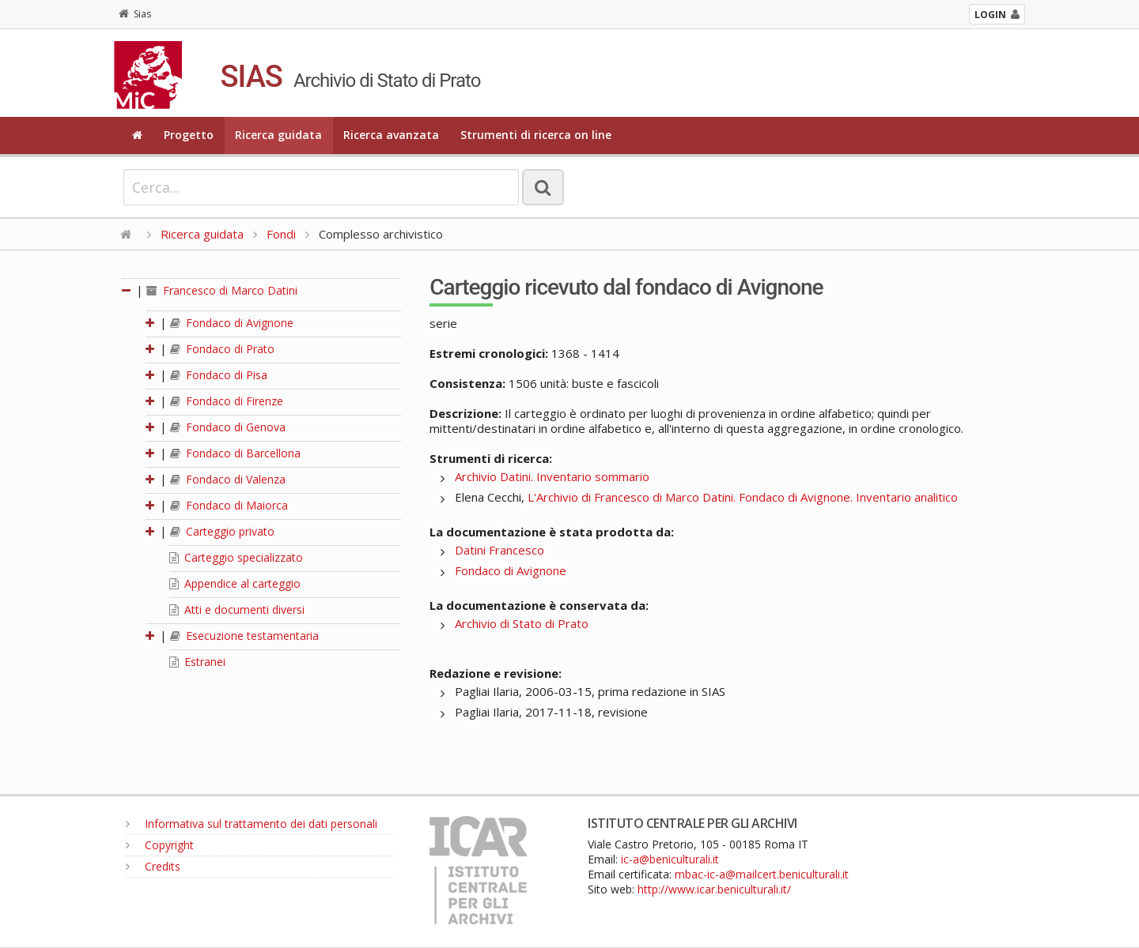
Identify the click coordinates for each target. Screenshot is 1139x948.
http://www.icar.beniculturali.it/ (714, 889)
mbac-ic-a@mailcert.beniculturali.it (762, 874)
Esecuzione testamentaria (244, 635)
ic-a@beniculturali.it (670, 859)
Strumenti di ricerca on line (535, 134)
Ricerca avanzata (391, 134)
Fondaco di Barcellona (235, 453)
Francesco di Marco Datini (221, 290)
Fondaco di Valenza (228, 479)
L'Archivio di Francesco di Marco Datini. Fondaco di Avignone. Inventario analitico (743, 497)
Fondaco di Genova (228, 426)
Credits (153, 866)
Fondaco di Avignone (231, 322)
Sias (135, 14)
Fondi (281, 234)
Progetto (189, 134)
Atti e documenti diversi (237, 609)
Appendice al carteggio (235, 583)
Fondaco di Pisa (218, 374)
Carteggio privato (222, 531)
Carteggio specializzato (236, 557)
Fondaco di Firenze (226, 400)
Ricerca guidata (278, 134)
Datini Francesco (499, 550)
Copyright (160, 844)
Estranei (197, 661)
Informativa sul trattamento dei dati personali (251, 823)
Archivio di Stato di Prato (521, 623)
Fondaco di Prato (222, 348)
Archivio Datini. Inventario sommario (552, 476)
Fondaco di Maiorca (229, 505)
